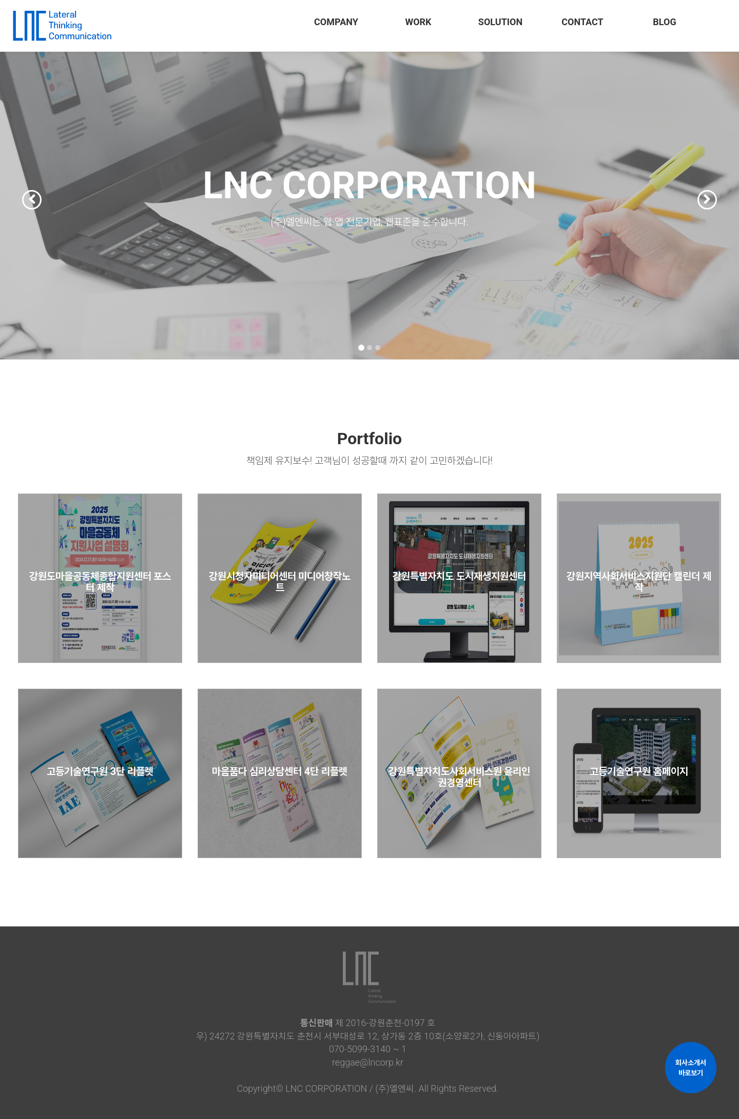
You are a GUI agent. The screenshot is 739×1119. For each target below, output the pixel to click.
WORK (418, 21)
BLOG (664, 21)
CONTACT (582, 21)
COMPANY (336, 21)
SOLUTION (500, 21)
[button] (22, 179)
